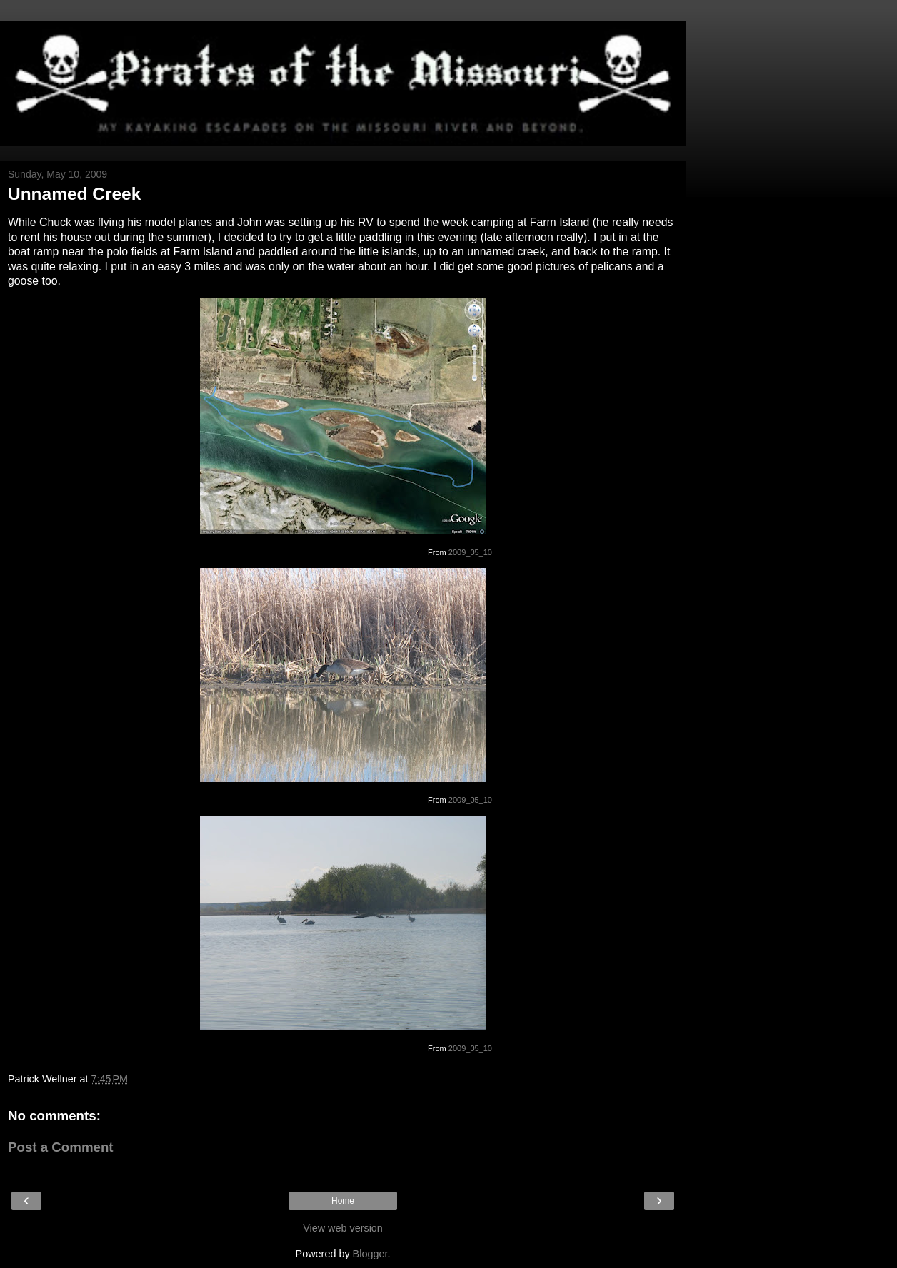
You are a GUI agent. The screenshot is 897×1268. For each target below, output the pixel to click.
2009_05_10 (470, 552)
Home (342, 1201)
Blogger (370, 1253)
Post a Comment (61, 1147)
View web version (343, 1228)
